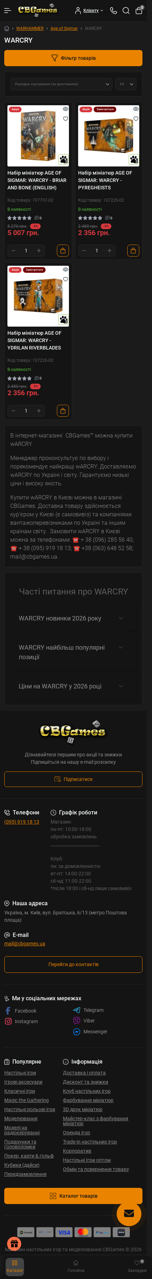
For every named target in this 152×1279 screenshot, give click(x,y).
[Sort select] (61, 84)
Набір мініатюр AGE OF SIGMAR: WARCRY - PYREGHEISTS (105, 180)
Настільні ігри (20, 1073)
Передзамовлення (25, 1174)
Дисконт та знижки (85, 1082)
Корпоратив (77, 1151)
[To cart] (63, 251)
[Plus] (39, 250)
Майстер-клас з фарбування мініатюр (95, 1121)
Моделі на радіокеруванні (22, 1130)
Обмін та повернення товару (96, 1169)
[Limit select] (125, 84)
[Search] (126, 10)
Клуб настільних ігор (87, 1091)
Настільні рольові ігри (29, 1109)
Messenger (90, 1031)
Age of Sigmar (64, 28)
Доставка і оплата (84, 1073)
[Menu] (7, 10)
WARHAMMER (29, 28)
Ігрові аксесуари (23, 1082)
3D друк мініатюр (83, 1109)
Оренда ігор (76, 1132)
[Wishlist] (65, 118)
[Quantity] (26, 250)
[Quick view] (65, 109)
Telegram (88, 1010)
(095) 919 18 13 (21, 822)
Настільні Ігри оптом (87, 1160)
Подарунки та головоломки (20, 1144)
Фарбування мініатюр (88, 1100)
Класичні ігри (19, 1091)
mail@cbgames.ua (24, 943)
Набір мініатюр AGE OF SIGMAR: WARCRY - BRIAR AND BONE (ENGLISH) (36, 180)
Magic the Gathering (26, 1100)
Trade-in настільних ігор (90, 1142)
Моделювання (20, 1118)
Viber (84, 1021)
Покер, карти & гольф (29, 1156)
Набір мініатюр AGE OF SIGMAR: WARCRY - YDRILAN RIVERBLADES (34, 340)
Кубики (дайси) (22, 1165)
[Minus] (13, 250)
